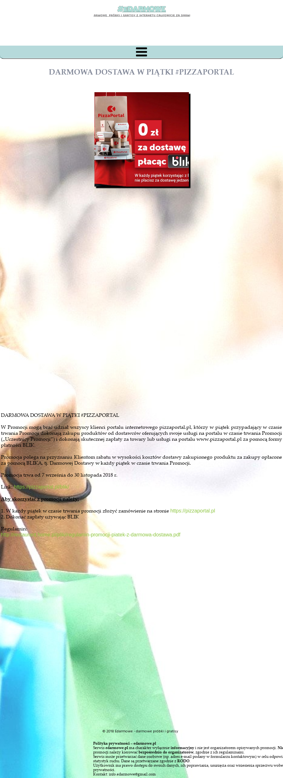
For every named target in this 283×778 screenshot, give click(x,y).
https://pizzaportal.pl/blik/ (41, 487)
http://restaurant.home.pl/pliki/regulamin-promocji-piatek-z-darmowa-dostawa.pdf (90, 534)
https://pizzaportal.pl (192, 510)
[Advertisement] (147, 332)
